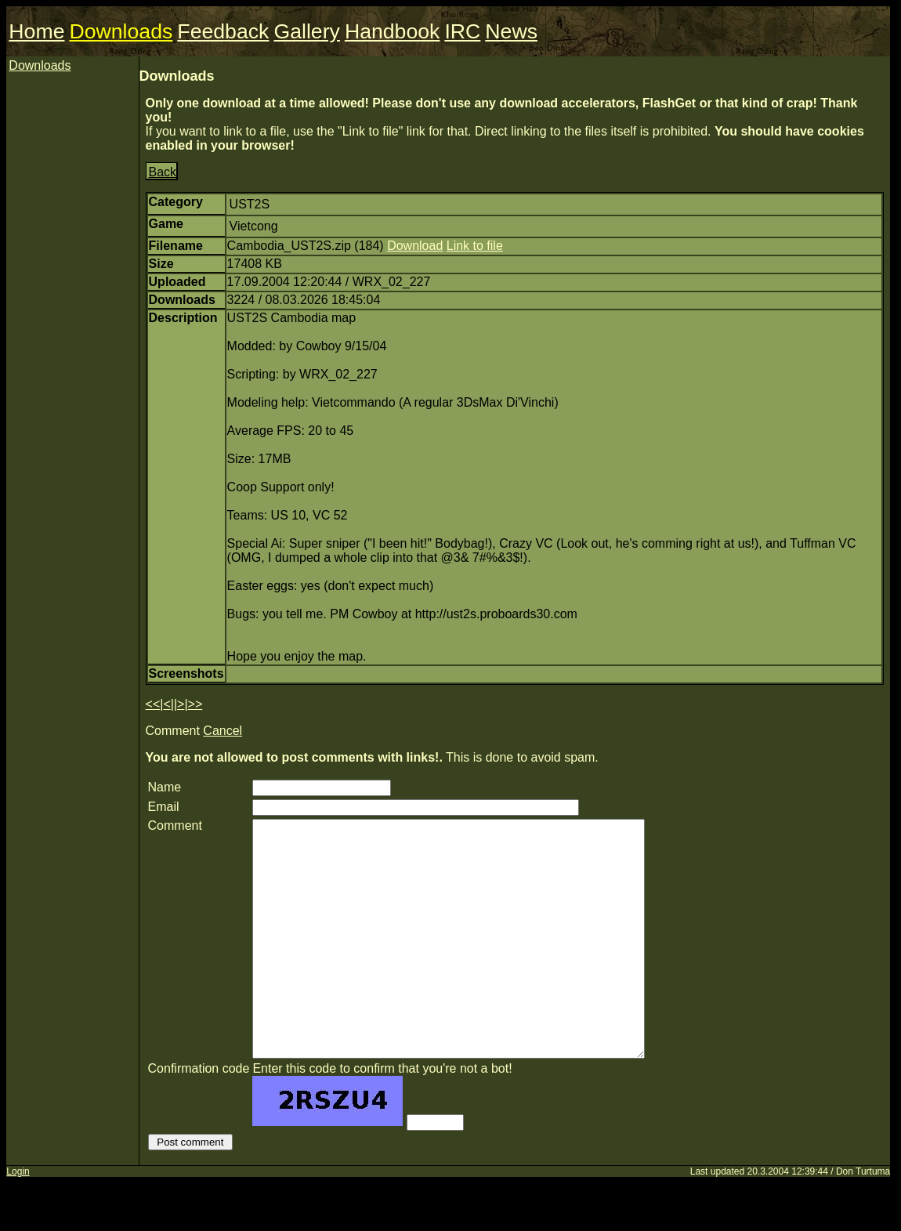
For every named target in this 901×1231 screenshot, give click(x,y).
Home (36, 31)
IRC (462, 31)
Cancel (222, 730)
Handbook (392, 31)
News (511, 31)
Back (163, 172)
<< (153, 704)
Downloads (120, 31)
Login (17, 1218)
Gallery (306, 31)
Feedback (223, 31)
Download (415, 245)
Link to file (475, 245)
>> (195, 704)
